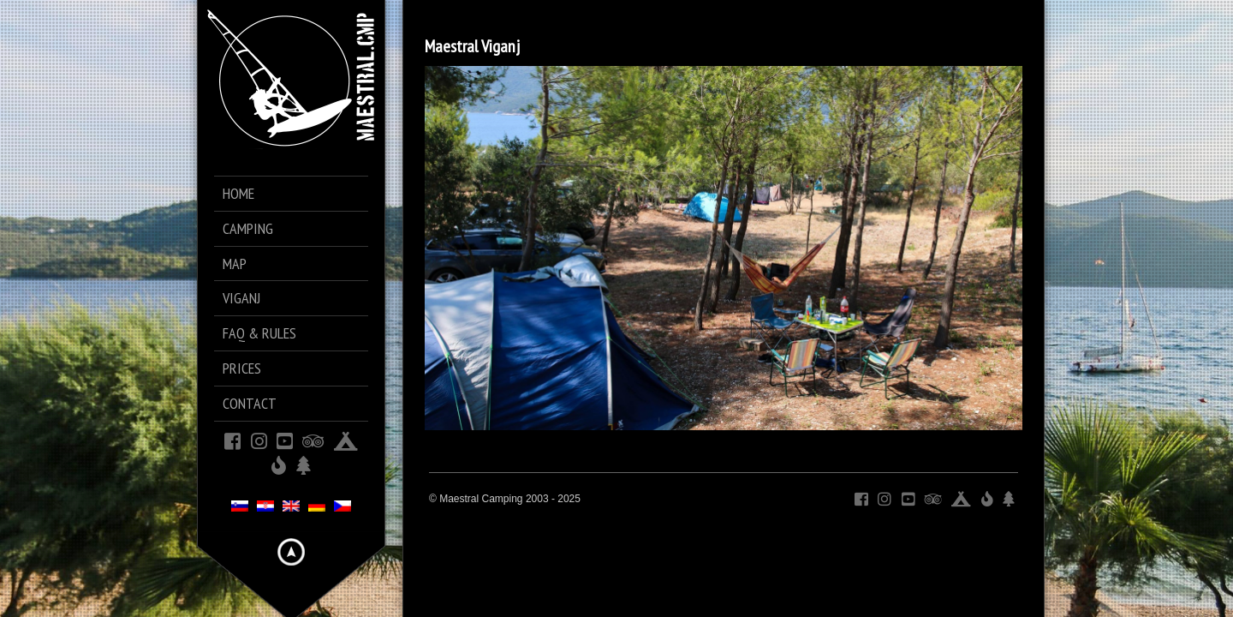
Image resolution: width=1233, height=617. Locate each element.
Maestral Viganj (472, 46)
